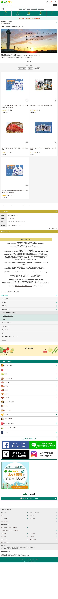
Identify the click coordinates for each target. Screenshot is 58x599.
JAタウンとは (3, 512)
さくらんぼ (34, 9)
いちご (20, 9)
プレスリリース (4, 539)
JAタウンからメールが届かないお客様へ (9, 527)
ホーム (2, 205)
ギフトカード (32, 518)
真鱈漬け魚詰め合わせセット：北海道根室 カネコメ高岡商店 (43, 148)
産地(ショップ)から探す (34, 512)
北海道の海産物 (15, 205)
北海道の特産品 (7, 205)
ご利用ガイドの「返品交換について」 (23, 286)
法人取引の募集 (33, 539)
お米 (24, 9)
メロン (28, 9)
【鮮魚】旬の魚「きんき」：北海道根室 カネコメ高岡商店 (15, 148)
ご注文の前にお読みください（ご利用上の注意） (10, 530)
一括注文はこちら (4, 521)
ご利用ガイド (3, 533)
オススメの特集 (4, 518)
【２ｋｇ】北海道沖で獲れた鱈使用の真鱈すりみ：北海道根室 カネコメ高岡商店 (15, 191)
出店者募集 (32, 536)
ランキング (32, 515)
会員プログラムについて (6, 542)
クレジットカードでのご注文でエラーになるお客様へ (29, 18)
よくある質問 (32, 533)
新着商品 (2, 515)
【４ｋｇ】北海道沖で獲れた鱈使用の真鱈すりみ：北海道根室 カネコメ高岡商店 (15, 106)
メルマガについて (5, 231)
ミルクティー (41, 9)
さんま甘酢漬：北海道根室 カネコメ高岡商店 (41, 105)
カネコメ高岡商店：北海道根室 (25, 205)
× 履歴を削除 (4, 355)
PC (37, 559)
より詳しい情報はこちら (52, 228)
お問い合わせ (3, 536)
